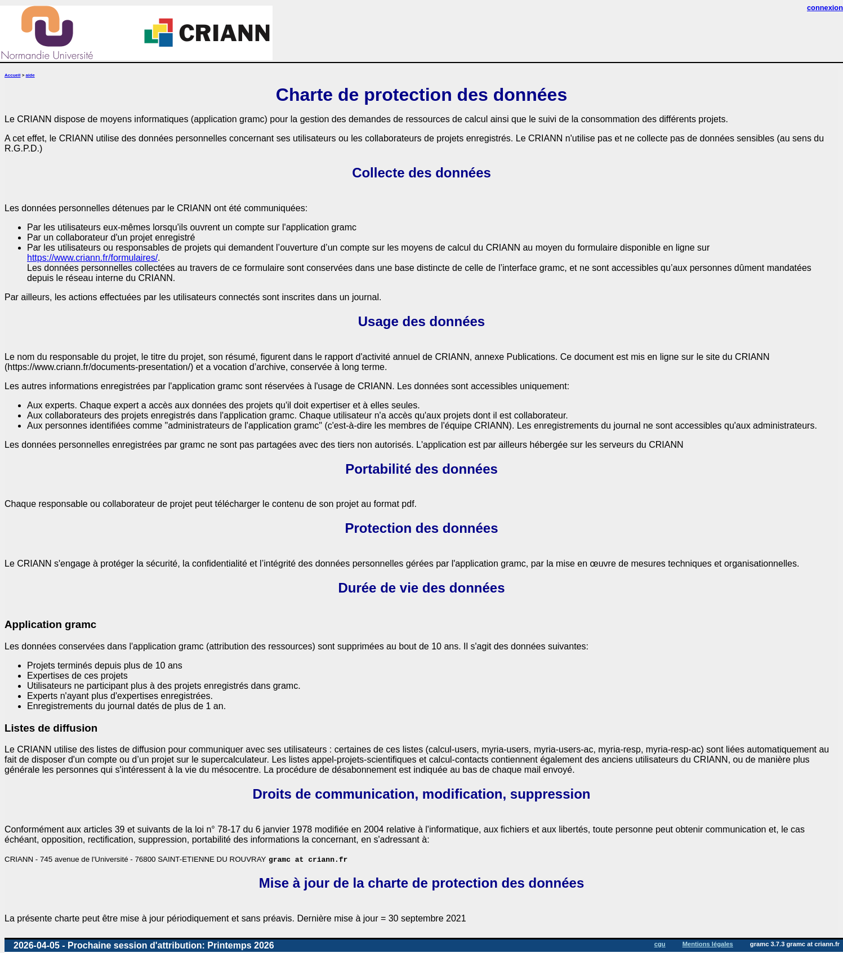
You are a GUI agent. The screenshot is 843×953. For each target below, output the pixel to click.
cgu (660, 944)
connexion (825, 7)
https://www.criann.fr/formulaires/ (92, 257)
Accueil (12, 75)
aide (30, 75)
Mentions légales (708, 944)
